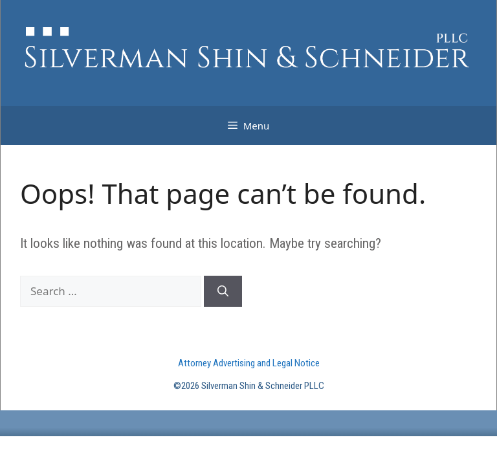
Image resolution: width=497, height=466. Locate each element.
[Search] (223, 291)
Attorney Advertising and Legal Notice (249, 363)
